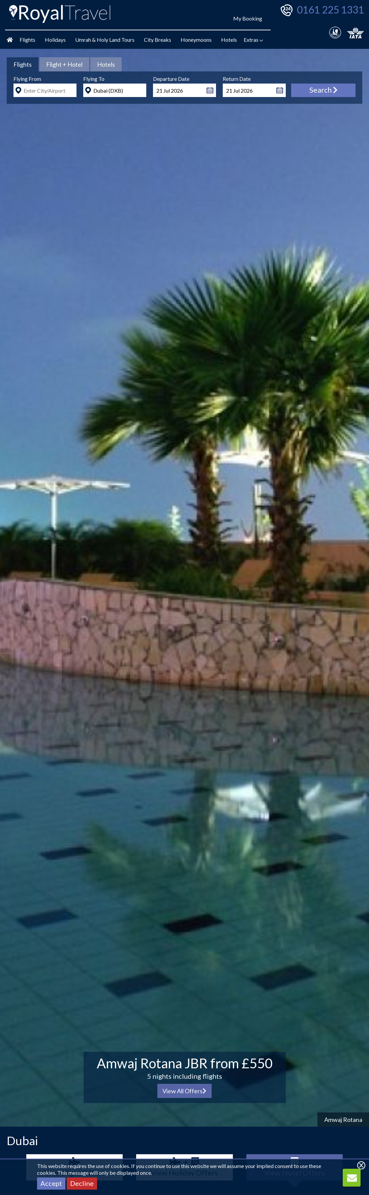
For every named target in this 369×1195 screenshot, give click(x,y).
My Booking (247, 18)
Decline (82, 1183)
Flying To (93, 78)
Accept (51, 1183)
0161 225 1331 (330, 9)
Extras (253, 39)
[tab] (22, 64)
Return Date (237, 78)
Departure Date (171, 78)
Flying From (27, 78)
